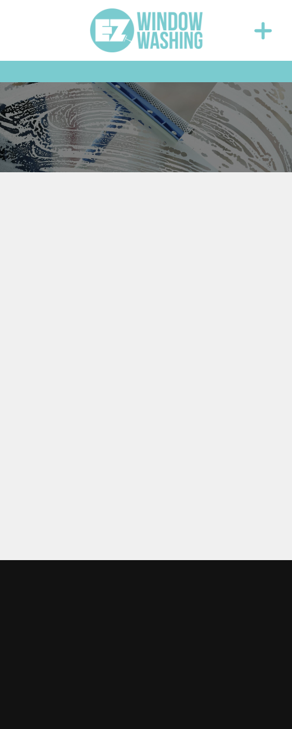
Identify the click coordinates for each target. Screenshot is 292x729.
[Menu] (263, 30)
